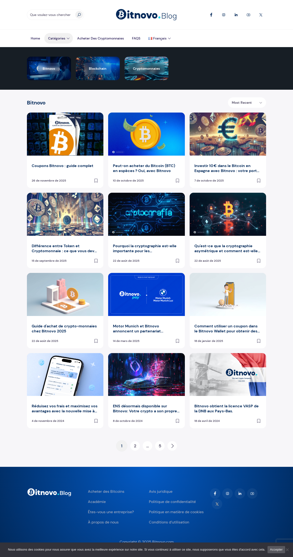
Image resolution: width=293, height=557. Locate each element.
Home (35, 38)
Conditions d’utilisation (169, 522)
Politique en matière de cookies (176, 511)
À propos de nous (103, 522)
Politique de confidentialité (172, 501)
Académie (97, 501)
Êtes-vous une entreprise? (111, 511)
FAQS (136, 38)
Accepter (276, 549)
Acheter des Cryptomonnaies (100, 38)
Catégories (56, 38)
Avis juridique (160, 491)
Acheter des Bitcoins (106, 491)
